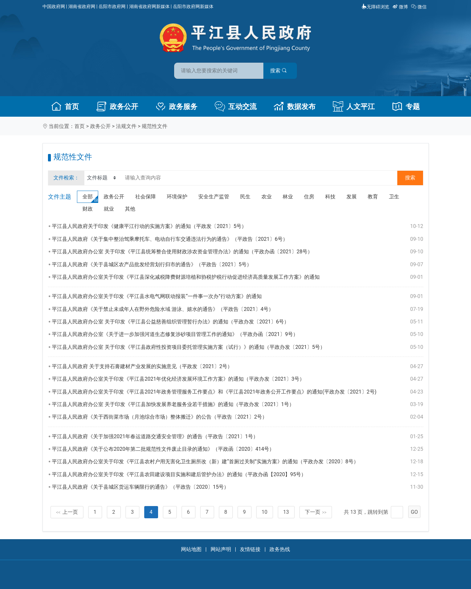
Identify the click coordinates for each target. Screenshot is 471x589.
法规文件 (126, 126)
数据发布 (295, 106)
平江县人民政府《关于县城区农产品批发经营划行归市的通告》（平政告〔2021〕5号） (237, 264)
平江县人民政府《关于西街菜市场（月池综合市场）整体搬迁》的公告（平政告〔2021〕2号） (237, 417)
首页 (65, 106)
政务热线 (279, 549)
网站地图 (191, 549)
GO (414, 512)
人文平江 (354, 106)
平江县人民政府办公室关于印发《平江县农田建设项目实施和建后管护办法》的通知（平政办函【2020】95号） (237, 474)
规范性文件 (154, 126)
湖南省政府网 (81, 6)
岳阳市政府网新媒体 (193, 6)
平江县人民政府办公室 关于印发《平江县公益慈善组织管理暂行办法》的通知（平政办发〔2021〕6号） (237, 322)
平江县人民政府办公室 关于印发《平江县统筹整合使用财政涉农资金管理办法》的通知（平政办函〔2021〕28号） (237, 252)
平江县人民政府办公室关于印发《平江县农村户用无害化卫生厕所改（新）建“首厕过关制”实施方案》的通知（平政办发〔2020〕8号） (237, 462)
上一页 (67, 512)
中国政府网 (53, 6)
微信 (419, 6)
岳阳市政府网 (112, 6)
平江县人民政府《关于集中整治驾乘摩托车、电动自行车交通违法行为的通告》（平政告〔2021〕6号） (237, 239)
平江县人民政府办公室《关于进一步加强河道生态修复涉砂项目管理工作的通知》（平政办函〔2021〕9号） (237, 334)
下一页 (316, 512)
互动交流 (236, 106)
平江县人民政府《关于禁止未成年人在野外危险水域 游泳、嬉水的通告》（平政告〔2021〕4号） (237, 309)
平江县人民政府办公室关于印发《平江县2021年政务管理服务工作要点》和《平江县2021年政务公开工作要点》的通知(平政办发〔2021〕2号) (237, 392)
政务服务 (176, 106)
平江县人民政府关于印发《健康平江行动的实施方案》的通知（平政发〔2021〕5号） (237, 226)
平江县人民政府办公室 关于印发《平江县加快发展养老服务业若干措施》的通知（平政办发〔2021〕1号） (237, 404)
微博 (400, 6)
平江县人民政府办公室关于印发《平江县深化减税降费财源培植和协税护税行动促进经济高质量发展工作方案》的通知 (237, 277)
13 (286, 512)
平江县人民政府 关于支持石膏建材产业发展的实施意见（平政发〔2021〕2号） (237, 366)
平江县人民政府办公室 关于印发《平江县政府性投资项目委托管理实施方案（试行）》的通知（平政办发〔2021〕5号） (237, 347)
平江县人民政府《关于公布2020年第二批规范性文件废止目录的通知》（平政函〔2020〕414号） (237, 449)
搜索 (281, 70)
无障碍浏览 (375, 6)
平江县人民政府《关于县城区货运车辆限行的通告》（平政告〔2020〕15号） (237, 487)
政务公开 (117, 106)
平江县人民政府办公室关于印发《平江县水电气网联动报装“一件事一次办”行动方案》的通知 (237, 296)
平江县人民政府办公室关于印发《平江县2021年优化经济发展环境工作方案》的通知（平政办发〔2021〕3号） (237, 379)
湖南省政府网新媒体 (149, 6)
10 (265, 512)
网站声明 (221, 549)
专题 (406, 106)
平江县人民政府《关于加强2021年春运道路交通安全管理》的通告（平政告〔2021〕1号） (237, 436)
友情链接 (250, 549)
